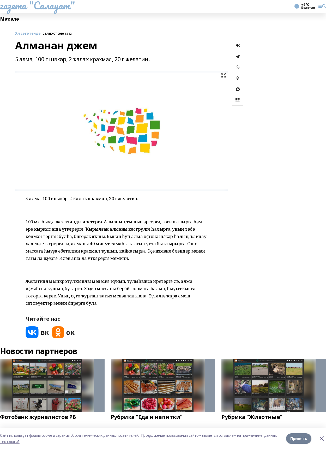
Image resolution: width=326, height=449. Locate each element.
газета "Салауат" (37, 5)
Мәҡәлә (9, 19)
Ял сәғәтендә (28, 33)
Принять (298, 438)
